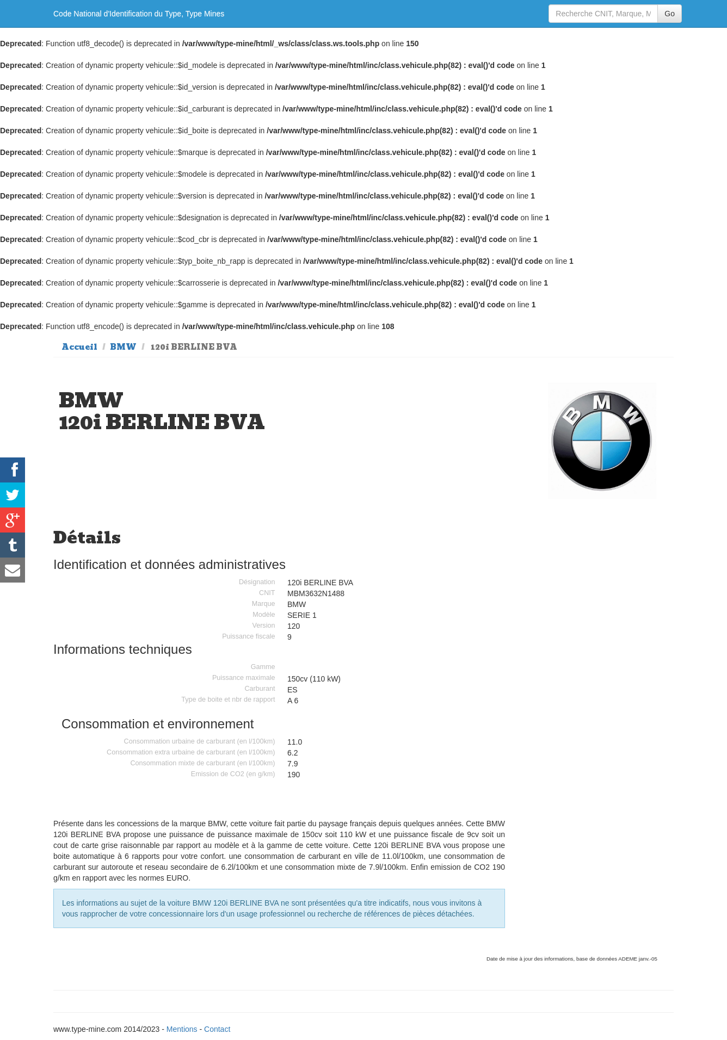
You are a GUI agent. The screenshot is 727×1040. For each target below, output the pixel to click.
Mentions (182, 1029)
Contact (217, 1029)
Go (669, 13)
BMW (123, 347)
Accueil (79, 347)
